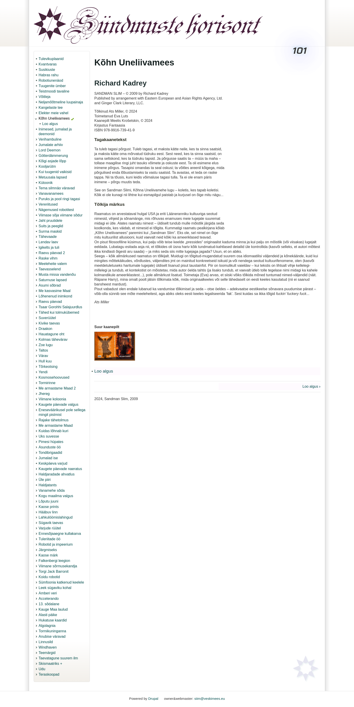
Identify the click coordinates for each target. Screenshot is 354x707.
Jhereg (44, 394)
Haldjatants (48, 485)
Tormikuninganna (52, 631)
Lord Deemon (50, 150)
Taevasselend (50, 269)
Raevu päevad (50, 302)
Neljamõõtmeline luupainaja (61, 102)
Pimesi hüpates (51, 442)
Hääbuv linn (48, 512)
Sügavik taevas (51, 523)
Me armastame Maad (56, 425)
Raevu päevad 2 (52, 253)
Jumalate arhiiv (51, 145)
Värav (43, 356)
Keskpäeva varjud (53, 463)
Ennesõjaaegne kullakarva (60, 533)
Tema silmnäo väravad (57, 188)
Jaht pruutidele (50, 221)
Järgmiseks (48, 550)
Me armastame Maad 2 (57, 388)
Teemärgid (47, 653)
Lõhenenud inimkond (55, 296)
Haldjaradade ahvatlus (57, 474)
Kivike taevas (49, 323)
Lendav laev (48, 242)
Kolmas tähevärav (53, 339)
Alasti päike (48, 615)
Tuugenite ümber (52, 86)
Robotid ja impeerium (56, 544)
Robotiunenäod (51, 80)
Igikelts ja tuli (49, 247)
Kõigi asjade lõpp (52, 161)
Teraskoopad (49, 674)
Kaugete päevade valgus (58, 404)
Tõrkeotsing (48, 367)
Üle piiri (45, 480)
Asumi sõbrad (50, 285)
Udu (42, 669)
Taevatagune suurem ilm (58, 658)
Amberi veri (48, 593)
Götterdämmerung (53, 156)
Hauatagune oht (51, 334)
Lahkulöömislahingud (55, 517)
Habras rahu (48, 75)
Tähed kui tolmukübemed (59, 312)
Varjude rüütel (50, 528)
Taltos (43, 350)
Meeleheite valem (53, 264)
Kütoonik (46, 183)
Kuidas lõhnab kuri (53, 431)
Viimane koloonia (52, 399)
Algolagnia (47, 626)
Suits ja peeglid (51, 226)
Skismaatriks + (50, 663)
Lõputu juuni (48, 501)
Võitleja (44, 97)
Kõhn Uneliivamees (54, 118)
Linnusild (46, 642)
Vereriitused (48, 204)
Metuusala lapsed (53, 177)
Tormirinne (47, 383)
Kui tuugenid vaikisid (55, 172)
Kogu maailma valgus (56, 496)
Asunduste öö (50, 447)
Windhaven (48, 647)
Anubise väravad (52, 636)
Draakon (45, 329)
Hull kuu (45, 361)
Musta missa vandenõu (57, 274)
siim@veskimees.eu (209, 698)
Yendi (43, 372)
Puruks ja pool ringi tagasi (59, 199)
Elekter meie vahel (53, 113)
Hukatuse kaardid (53, 620)
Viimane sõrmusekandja (58, 566)
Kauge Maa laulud (53, 609)
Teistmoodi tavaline (54, 91)
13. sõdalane (49, 604)
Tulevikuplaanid (51, 59)
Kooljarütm (47, 166)
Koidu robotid (49, 577)
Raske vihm (48, 258)
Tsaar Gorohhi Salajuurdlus (60, 307)
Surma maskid (50, 231)
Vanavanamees (51, 193)
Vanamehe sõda (52, 490)
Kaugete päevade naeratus (60, 469)
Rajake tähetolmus (54, 420)
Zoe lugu (46, 345)
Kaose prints (49, 507)
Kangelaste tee (51, 107)
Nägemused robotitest (56, 210)
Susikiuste (47, 70)
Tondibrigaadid (50, 452)
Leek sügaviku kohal (55, 588)
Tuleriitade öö (49, 539)
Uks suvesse (49, 436)
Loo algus (50, 124)
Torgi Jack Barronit (54, 571)
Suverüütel (47, 318)
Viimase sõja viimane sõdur (60, 215)
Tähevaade (48, 237)
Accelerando (49, 598)
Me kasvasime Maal (54, 291)
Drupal (153, 698)
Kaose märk (48, 555)
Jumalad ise (48, 458)
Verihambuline (50, 139)
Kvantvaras (48, 64)
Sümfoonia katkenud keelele (61, 582)
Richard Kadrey (120, 83)
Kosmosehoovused (54, 377)
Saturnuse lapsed (53, 280)
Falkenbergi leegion (54, 561)
